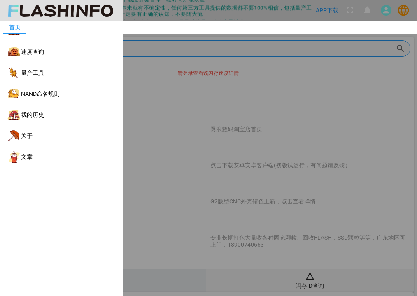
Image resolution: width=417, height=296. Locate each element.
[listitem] (61, 31)
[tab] (14, 27)
